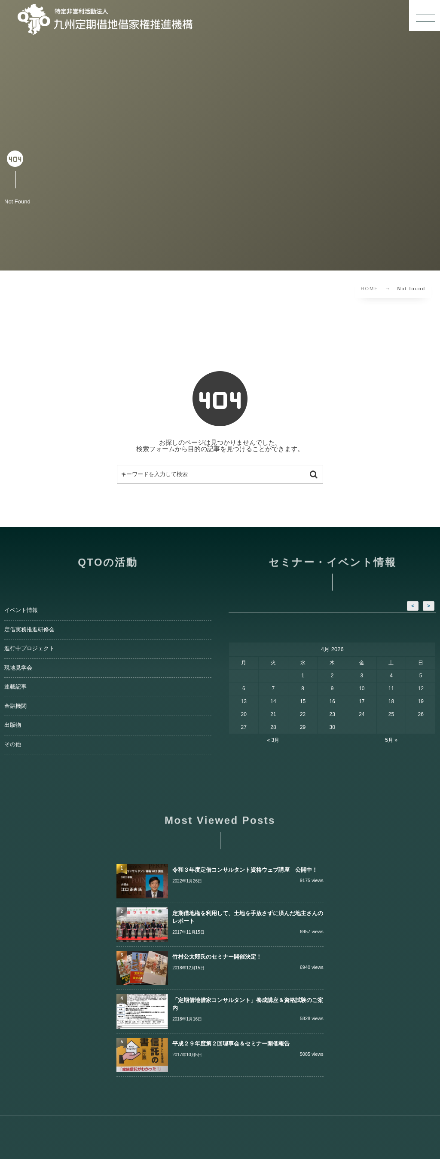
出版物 (12, 725)
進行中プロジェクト (29, 649)
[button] (424, 15)
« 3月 (273, 740)
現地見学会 (18, 668)
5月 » (391, 740)
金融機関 (15, 706)
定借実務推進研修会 (29, 630)
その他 (12, 744)
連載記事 (15, 687)
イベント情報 (21, 610)
